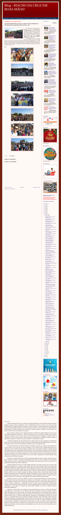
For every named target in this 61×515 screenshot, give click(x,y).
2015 (45, 213)
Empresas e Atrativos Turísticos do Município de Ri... (50, 217)
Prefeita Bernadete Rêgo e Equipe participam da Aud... (50, 219)
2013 (45, 356)
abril (46, 349)
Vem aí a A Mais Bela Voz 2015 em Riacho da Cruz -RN (50, 293)
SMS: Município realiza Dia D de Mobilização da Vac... (50, 221)
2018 (45, 209)
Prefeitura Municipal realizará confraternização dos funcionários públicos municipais (52, 108)
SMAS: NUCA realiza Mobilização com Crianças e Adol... (50, 253)
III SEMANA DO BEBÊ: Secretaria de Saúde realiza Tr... (50, 234)
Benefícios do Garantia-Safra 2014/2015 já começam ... (49, 270)
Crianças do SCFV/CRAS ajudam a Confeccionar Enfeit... (50, 287)
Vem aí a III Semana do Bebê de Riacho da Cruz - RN (50, 306)
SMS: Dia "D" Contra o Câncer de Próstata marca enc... (50, 259)
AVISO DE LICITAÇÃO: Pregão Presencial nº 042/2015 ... (49, 276)
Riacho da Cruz (28, 18)
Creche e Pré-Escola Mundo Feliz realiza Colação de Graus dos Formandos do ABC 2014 (52, 28)
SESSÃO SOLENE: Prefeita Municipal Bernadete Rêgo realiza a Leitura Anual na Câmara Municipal (52, 65)
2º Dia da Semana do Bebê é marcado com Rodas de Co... (50, 244)
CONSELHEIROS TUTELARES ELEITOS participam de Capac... (50, 308)
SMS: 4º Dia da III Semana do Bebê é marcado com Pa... (50, 228)
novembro (46, 215)
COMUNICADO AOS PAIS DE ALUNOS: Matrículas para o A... (50, 251)
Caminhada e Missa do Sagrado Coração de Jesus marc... (49, 314)
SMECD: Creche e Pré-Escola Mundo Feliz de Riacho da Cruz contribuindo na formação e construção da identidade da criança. (52, 37)
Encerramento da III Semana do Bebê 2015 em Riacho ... (50, 223)
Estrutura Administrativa (19, 18)
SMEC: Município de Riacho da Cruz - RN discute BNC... (50, 257)
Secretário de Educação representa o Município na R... (50, 312)
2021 (45, 205)
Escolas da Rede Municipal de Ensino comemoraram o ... (50, 339)
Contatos (54, 18)
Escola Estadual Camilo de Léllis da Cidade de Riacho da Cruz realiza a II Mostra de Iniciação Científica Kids (52, 100)
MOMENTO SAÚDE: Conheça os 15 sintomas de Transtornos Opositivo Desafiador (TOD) (52, 91)
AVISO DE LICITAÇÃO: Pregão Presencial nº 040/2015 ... (49, 320)
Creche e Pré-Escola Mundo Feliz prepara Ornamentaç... (50, 255)
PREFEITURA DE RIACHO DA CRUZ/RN (49, 415)
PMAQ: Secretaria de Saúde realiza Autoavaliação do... (50, 280)
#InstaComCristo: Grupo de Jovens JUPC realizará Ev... (50, 291)
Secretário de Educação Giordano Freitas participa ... (50, 274)
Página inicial (6, 18)
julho (46, 345)
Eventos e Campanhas (44, 18)
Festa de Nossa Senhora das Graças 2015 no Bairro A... (50, 297)
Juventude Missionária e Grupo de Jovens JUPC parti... (50, 335)
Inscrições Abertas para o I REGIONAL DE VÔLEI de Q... (50, 310)
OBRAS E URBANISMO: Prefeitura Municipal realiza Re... (50, 272)
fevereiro (46, 352)
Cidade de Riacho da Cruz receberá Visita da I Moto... (50, 266)
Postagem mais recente (8, 187)
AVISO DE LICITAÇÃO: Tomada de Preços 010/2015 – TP (50, 327)
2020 (45, 206)
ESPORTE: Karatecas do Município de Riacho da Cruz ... (50, 247)
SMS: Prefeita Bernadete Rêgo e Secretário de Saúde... (50, 236)
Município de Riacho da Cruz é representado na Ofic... (49, 242)
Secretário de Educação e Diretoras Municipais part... (50, 323)
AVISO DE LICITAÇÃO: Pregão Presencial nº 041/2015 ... (49, 303)
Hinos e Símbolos (35, 18)
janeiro (46, 353)
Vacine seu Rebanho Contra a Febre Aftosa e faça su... (50, 331)
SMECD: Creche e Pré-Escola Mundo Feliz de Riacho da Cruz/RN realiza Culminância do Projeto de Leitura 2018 (53, 73)
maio (46, 348)
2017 (45, 210)
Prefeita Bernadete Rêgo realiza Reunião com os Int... (49, 301)
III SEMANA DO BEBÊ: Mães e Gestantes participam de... (49, 240)
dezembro (46, 214)
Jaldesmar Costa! (47, 413)
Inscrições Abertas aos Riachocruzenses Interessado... (50, 261)
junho (46, 346)
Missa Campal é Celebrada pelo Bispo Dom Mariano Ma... (50, 329)
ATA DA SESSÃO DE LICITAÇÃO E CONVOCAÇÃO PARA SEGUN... (50, 285)
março (46, 350)
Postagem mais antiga (36, 187)
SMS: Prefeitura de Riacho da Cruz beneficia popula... (50, 318)
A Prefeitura (12, 18)
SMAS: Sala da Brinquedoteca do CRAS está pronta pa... (50, 238)
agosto (46, 344)
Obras (50, 18)
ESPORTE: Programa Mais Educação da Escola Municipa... (50, 232)
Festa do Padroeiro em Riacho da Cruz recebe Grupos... (50, 316)
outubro (46, 341)
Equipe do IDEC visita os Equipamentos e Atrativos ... (49, 225)
